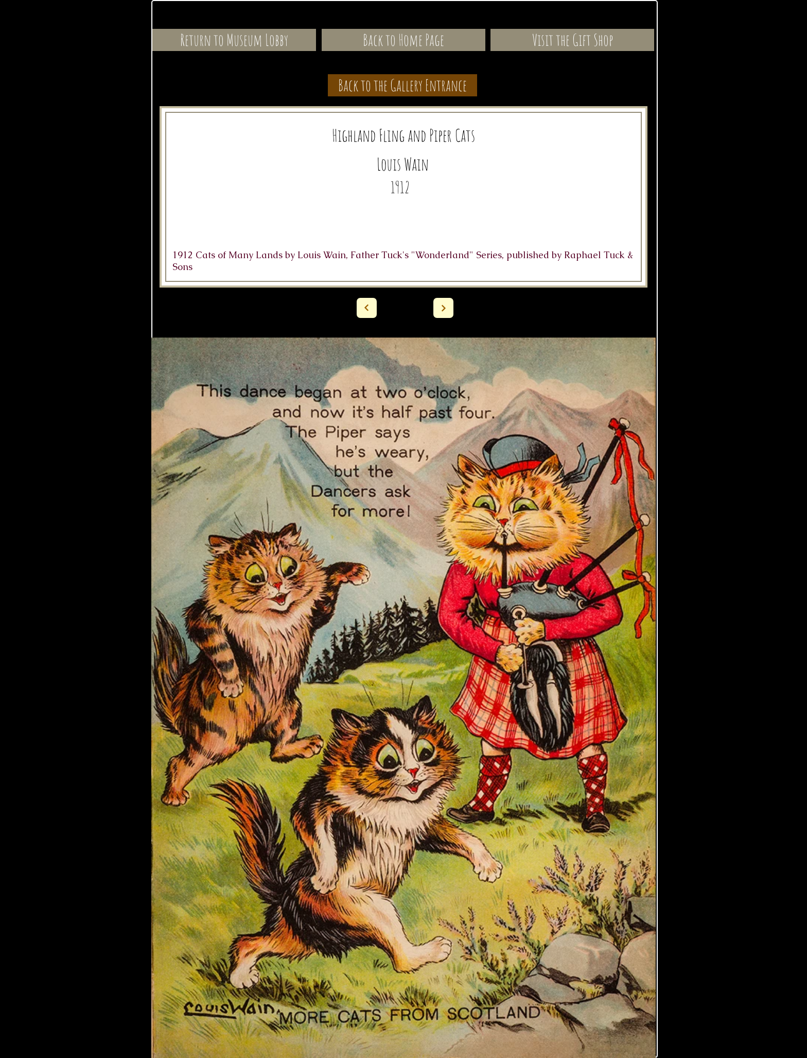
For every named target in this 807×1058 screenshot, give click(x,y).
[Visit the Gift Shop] (572, 40)
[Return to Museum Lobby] (234, 40)
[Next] (367, 308)
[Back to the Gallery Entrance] (402, 85)
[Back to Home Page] (403, 40)
